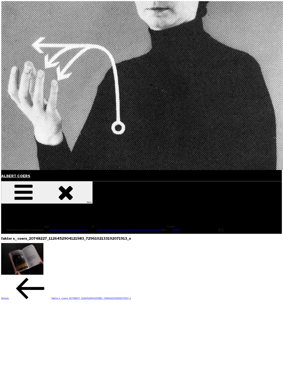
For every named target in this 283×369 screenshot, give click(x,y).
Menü (46, 192)
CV (114, 226)
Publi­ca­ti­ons (37, 230)
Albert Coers (15, 176)
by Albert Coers (79, 229)
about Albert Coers (60, 229)
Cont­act (192, 226)
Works (10, 230)
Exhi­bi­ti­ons (25, 230)
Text (67, 226)
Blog (164, 230)
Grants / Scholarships (125, 229)
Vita (99, 229)
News (16, 230)
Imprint (177, 229)
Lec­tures (156, 229)
